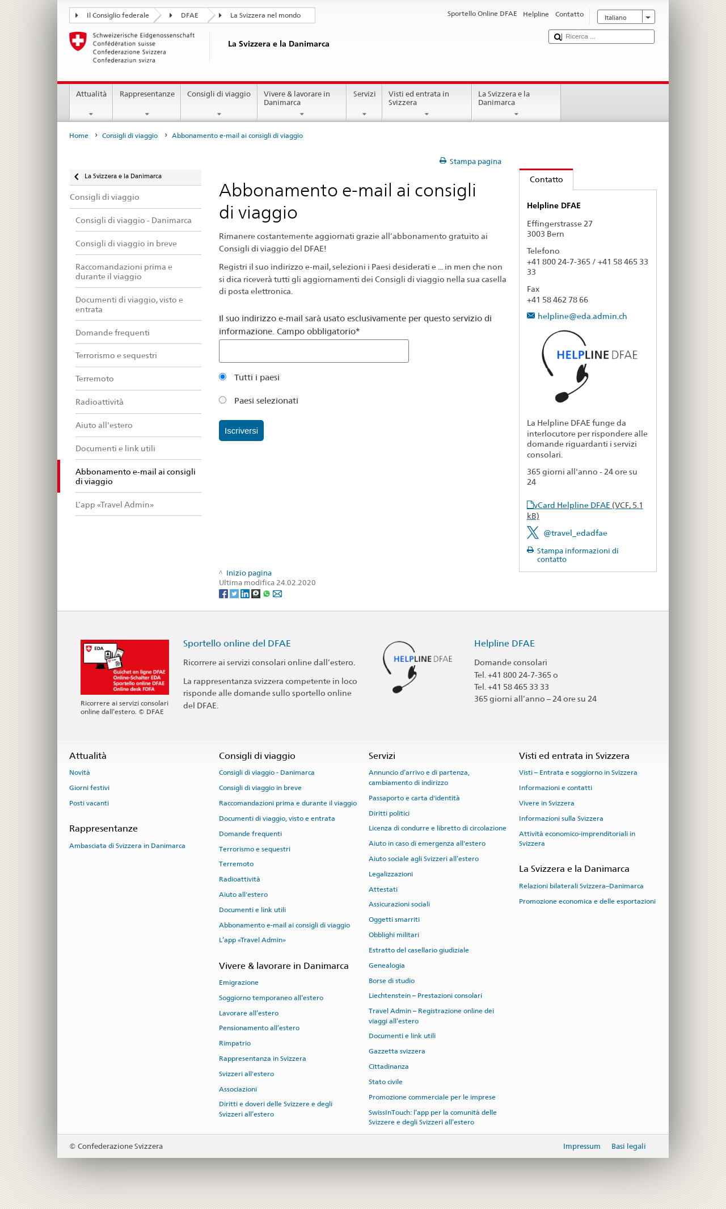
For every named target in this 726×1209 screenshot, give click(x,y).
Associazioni (238, 1089)
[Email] (277, 593)
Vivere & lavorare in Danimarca (302, 104)
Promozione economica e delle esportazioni (587, 901)
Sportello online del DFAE (237, 643)
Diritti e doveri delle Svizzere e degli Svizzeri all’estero (275, 1109)
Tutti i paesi (249, 377)
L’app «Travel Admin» (252, 940)
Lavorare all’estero (248, 1013)
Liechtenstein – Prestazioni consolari (425, 996)
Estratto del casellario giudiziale (419, 950)
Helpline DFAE (504, 643)
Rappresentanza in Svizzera (262, 1059)
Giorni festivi (89, 788)
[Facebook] (224, 593)
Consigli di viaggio (219, 104)
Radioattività (239, 879)
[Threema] (256, 593)
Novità (79, 772)
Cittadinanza (389, 1067)
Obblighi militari (394, 935)
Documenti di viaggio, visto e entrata (277, 818)
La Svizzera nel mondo (265, 15)
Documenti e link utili (252, 910)
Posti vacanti (89, 803)
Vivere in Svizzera (547, 803)
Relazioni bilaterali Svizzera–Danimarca (581, 886)
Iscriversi (241, 430)
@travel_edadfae (575, 533)
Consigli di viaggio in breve (260, 788)
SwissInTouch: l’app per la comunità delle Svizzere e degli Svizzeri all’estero (433, 1117)
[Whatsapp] (267, 593)
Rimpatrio (235, 1043)
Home (78, 136)
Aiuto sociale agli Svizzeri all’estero (424, 859)
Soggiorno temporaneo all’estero (271, 998)
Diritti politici (389, 813)
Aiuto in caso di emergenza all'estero (427, 843)
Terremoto (236, 864)
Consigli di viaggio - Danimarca (267, 772)
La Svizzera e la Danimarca (516, 104)
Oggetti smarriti (394, 919)
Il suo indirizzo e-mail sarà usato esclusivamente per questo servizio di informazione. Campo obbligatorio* (355, 324)
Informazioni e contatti (555, 788)
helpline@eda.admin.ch (582, 316)
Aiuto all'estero (243, 895)
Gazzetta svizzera (397, 1051)
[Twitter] (235, 593)
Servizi (364, 104)
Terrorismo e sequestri (254, 849)
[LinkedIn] (245, 593)
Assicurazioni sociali (399, 904)
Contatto (541, 179)
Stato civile (386, 1082)
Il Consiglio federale (118, 15)
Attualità (91, 104)
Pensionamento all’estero (259, 1028)
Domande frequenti (250, 834)
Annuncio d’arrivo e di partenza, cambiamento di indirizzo (419, 777)
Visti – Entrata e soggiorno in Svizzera (578, 772)
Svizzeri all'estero (246, 1074)
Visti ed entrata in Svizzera (427, 104)
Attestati (383, 889)
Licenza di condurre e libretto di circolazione (437, 828)
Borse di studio (392, 980)
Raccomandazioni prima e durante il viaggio (288, 803)
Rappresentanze (146, 104)
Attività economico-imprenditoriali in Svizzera (577, 838)
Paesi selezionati (258, 400)
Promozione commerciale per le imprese (432, 1097)
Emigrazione (239, 982)
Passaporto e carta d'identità (414, 798)
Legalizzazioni (391, 874)
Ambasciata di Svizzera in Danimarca (127, 845)
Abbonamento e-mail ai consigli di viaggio (284, 925)
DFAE (190, 15)
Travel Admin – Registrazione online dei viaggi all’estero (431, 1016)
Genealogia (387, 965)
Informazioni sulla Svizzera (561, 818)
